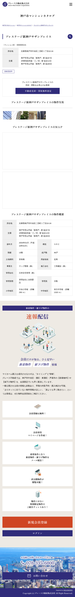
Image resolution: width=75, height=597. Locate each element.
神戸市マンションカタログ (24, 25)
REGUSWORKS (68, 590)
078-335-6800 (40, 563)
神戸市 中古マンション (8, 25)
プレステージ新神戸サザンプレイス (43, 25)
